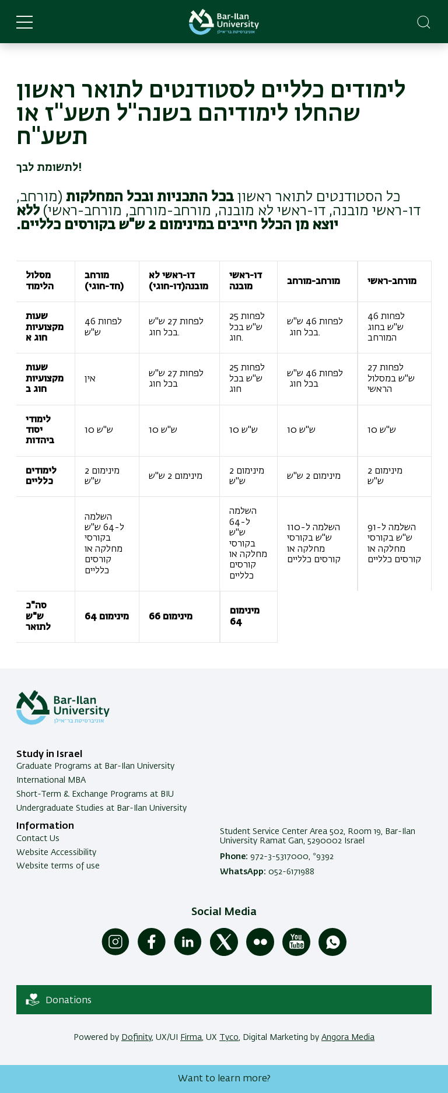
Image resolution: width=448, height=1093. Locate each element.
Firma (191, 1038)
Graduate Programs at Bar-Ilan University (95, 766)
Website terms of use (58, 866)
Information (45, 826)
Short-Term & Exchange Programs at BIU (95, 794)
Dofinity (136, 1038)
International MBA (51, 780)
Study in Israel (49, 754)
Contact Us (38, 839)
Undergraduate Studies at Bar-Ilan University (101, 808)
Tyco (229, 1038)
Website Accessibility (56, 853)
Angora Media (347, 1038)
